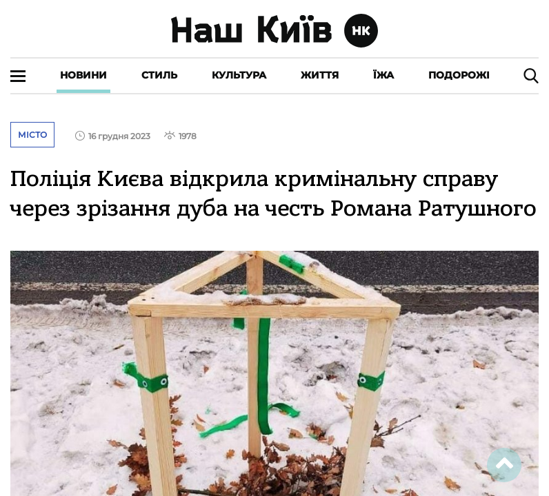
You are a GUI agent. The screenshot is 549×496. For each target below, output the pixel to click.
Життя (320, 75)
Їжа (383, 75)
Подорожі (459, 75)
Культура (239, 75)
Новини (83, 75)
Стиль (159, 75)
